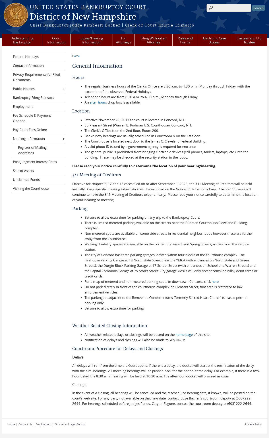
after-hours (98, 102)
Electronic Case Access (214, 40)
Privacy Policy (253, 424)
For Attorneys (123, 40)
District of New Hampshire (83, 17)
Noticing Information (29, 138)
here (215, 281)
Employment (23, 106)
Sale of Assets (23, 170)
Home (76, 56)
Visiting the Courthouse (31, 188)
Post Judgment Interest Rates (35, 161)
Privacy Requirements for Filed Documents (36, 77)
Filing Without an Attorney (154, 40)
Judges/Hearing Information (91, 40)
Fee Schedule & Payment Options (32, 118)
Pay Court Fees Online (30, 129)
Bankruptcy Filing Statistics (33, 97)
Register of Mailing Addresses (32, 150)
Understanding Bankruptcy (21, 40)
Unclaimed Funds (26, 179)
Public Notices (24, 88)
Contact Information (28, 65)
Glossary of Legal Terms (70, 424)
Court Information (56, 40)
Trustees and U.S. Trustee (249, 40)
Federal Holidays (26, 56)
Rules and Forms (185, 40)
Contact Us (25, 424)
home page (184, 334)
